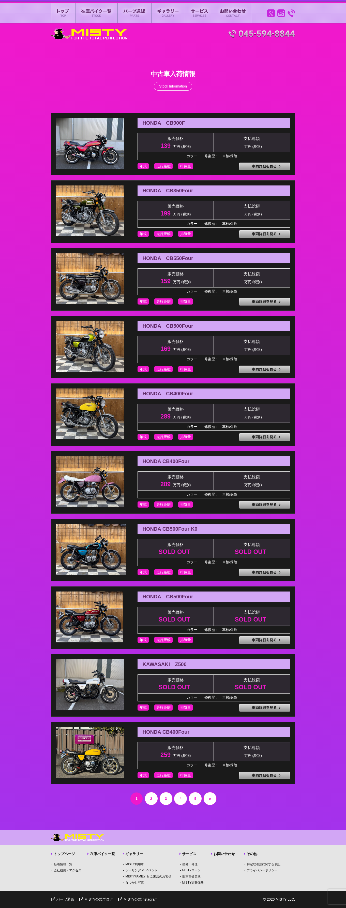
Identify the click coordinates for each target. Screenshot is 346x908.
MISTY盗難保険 (193, 882)
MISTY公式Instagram (137, 899)
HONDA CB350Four (168, 190)
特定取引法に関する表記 (263, 864)
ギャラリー (168, 13)
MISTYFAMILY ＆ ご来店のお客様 (149, 876)
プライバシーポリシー (262, 870)
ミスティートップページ (63, 13)
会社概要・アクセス (67, 870)
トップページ (63, 854)
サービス (199, 13)
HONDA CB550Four (168, 258)
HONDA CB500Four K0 (170, 529)
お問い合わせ (233, 13)
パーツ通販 (135, 13)
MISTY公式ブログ (96, 899)
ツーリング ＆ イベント (142, 870)
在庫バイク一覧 (97, 13)
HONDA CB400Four (168, 393)
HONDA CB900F (164, 123)
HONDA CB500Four (168, 326)
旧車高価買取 (191, 876)
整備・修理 (190, 864)
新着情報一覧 (63, 864)
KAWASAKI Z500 (165, 664)
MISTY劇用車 (135, 864)
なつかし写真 (135, 882)
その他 (250, 854)
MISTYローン (191, 870)
